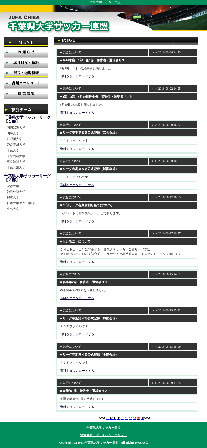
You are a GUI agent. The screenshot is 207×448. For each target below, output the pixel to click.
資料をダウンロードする (77, 76)
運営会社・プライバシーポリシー (103, 435)
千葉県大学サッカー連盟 (103, 427)
